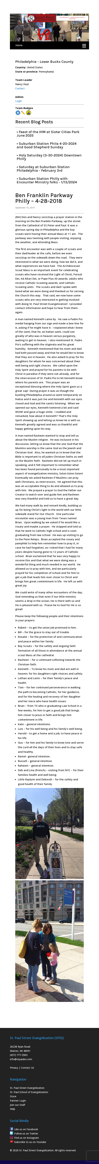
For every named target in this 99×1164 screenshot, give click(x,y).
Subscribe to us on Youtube (30, 1142)
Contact (20, 88)
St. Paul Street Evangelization (27, 1088)
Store (13, 1096)
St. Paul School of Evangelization (29, 1092)
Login (18, 101)
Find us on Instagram (26, 1137)
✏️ (23, 113)
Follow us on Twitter (26, 1133)
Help (12, 1109)
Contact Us (27, 1067)
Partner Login (18, 1100)
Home (19, 45)
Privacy (14, 1067)
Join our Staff (17, 1104)
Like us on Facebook (26, 1129)
